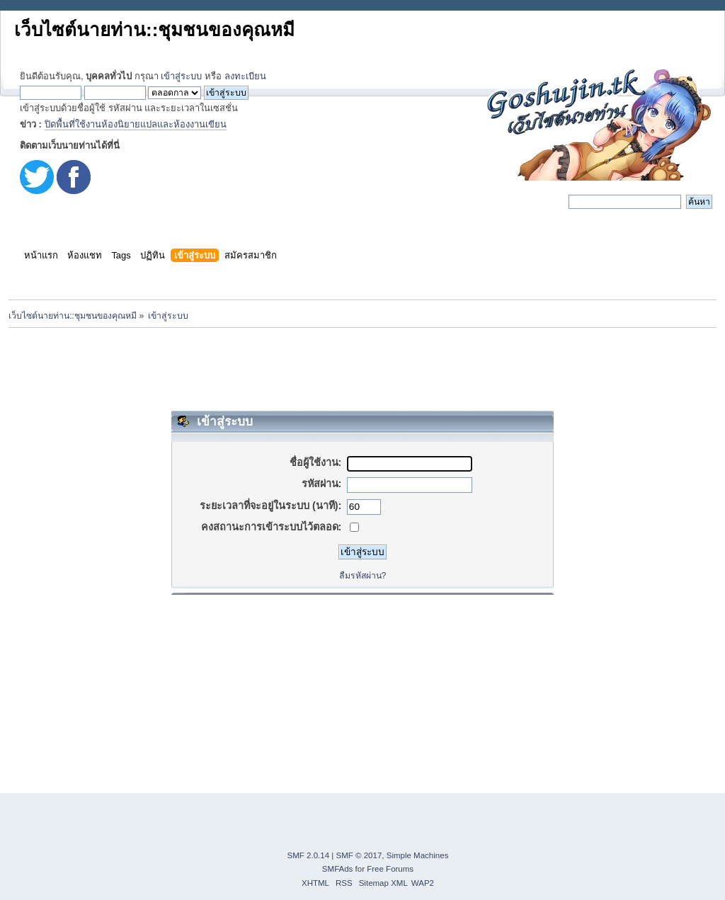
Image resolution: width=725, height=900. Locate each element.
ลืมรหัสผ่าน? (363, 576)
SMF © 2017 (359, 855)
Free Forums (390, 869)
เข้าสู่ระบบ (181, 76)
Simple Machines (418, 855)
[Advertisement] (362, 369)
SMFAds (337, 869)
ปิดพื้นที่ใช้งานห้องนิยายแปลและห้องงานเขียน (136, 124)
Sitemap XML (383, 883)
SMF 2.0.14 (308, 855)
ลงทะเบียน (245, 76)
